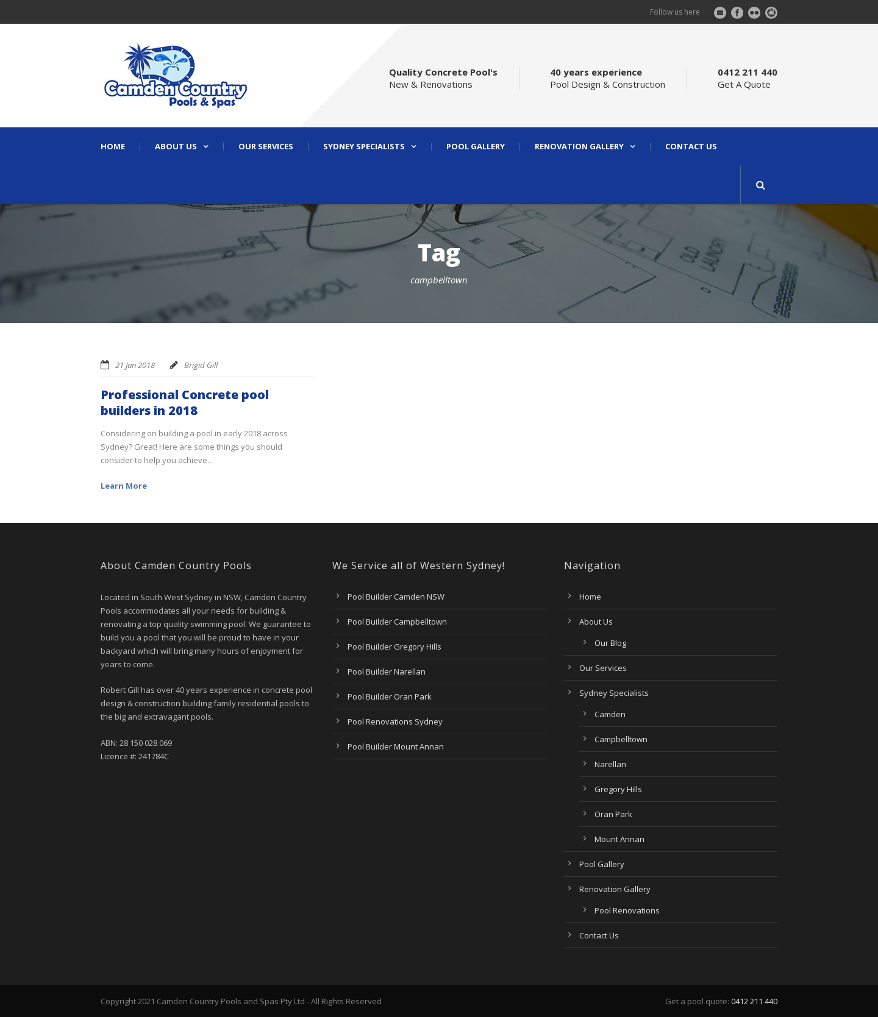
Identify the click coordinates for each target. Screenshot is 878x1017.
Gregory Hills (618, 789)
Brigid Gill (201, 365)
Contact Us (691, 147)
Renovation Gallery (579, 147)
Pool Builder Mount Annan (396, 746)
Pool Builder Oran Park (390, 696)
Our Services (265, 147)
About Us (176, 147)
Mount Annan (619, 839)
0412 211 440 (754, 1001)
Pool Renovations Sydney (395, 721)
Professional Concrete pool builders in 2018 (185, 402)
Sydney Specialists (364, 147)
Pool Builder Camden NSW (396, 596)
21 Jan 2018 (135, 365)
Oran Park (613, 814)
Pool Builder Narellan (387, 671)
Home (113, 147)
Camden (610, 714)
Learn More (124, 485)
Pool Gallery (475, 147)
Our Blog (610, 642)
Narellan (610, 764)
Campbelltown (621, 739)
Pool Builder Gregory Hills (394, 646)
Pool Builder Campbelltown (397, 621)
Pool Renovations (627, 910)
